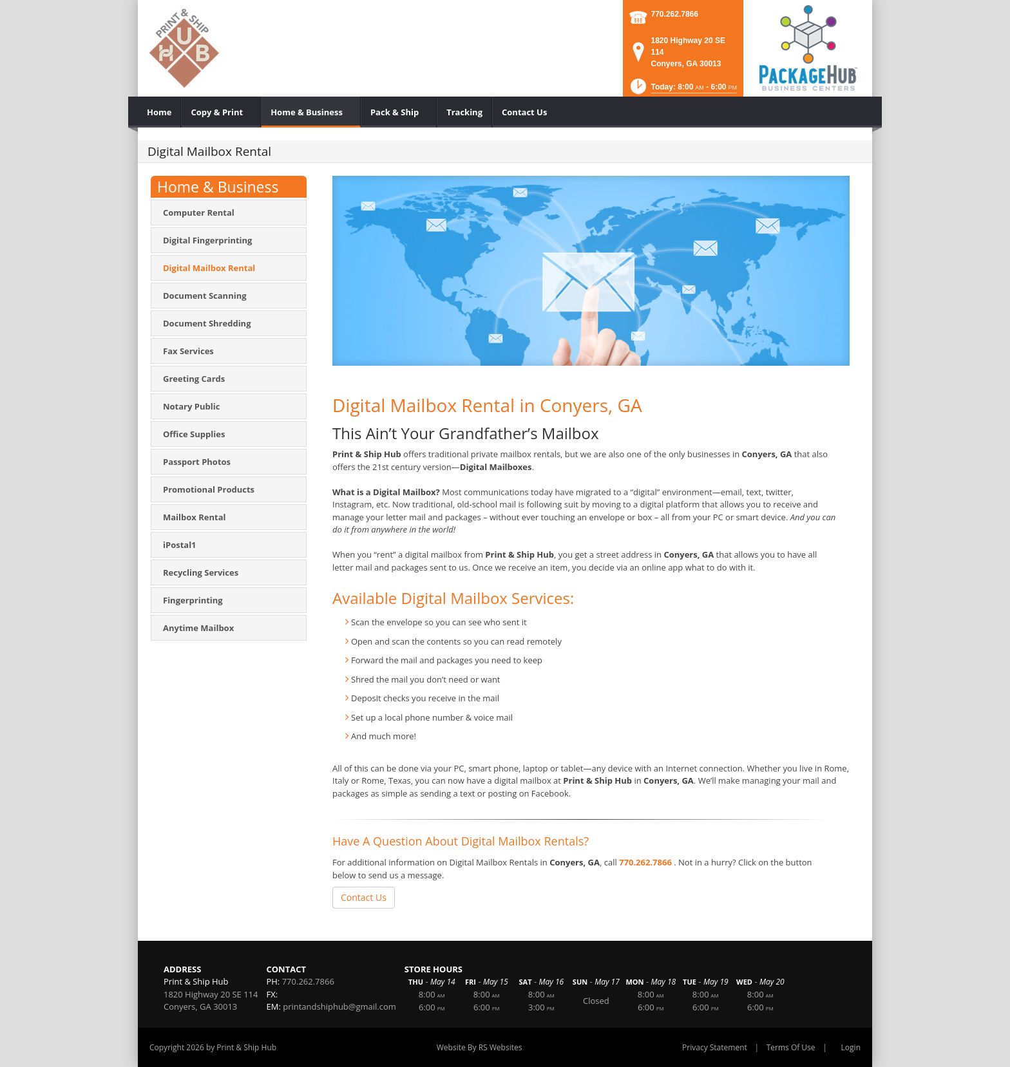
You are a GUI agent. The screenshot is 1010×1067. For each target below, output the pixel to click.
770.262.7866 (674, 14)
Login (851, 1047)
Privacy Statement (714, 1047)
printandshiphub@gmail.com (339, 1006)
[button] (682, 90)
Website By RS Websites (479, 1047)
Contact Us (363, 897)
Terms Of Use (791, 1047)
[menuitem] (159, 112)
